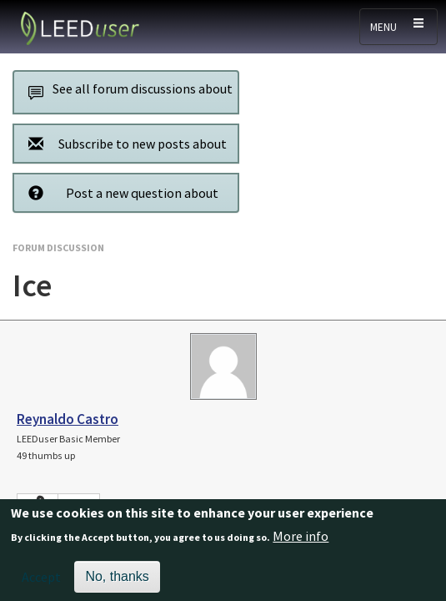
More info (300, 542)
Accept (41, 582)
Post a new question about (118, 192)
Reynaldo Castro (67, 419)
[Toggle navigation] (398, 26)
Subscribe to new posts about (123, 143)
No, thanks (116, 582)
